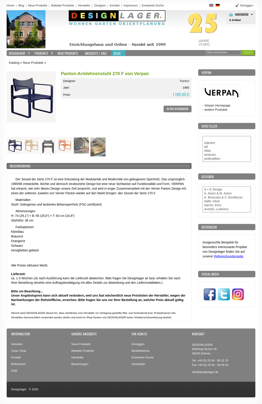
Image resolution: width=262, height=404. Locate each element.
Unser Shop (18, 350)
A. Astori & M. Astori (227, 194)
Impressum (130, 5)
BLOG (117, 53)
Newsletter (138, 364)
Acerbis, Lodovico (227, 209)
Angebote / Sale (96, 53)
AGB (14, 370)
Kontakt (114, 5)
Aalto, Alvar (227, 201)
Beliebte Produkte (62, 5)
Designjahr (18, 53)
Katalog (14, 62)
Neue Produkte (37, 5)
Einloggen (138, 344)
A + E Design (227, 190)
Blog (21, 5)
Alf (227, 147)
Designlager (18, 389)
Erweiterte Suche (143, 357)
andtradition (227, 159)
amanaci (227, 155)
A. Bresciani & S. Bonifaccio (227, 198)
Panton (184, 81)
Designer (100, 5)
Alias (227, 151)
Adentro (227, 143)
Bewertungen (79, 364)
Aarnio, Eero (227, 205)
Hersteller (84, 5)
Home (10, 5)
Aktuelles (17, 344)
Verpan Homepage (218, 105)
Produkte (42, 53)
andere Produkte (216, 109)
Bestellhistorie (141, 350)
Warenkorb (241, 14)
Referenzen (18, 364)
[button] (248, 52)
